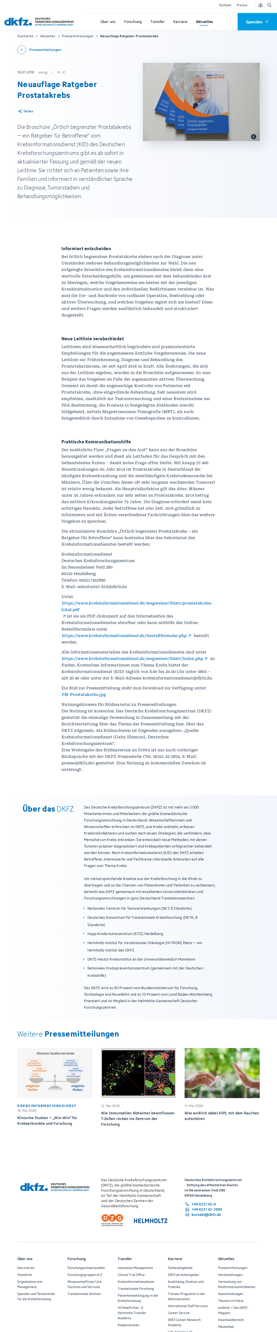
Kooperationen (128, 1324)
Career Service (179, 1312)
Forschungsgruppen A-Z (85, 1274)
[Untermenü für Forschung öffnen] (133, 21)
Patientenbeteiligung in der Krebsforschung (138, 1298)
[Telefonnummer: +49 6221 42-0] (203, 1204)
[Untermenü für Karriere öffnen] (180, 21)
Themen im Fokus (230, 1300)
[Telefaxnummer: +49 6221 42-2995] (203, 1209)
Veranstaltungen (230, 1274)
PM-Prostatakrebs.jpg (84, 694)
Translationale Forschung (136, 1288)
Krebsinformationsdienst (136, 1281)
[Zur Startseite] (40, 21)
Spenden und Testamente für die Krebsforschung (36, 1296)
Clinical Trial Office (131, 1274)
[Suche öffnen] (269, 5)
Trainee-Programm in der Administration (186, 1296)
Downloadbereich (231, 1319)
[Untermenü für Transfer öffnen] (157, 21)
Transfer (125, 1259)
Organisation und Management (29, 1284)
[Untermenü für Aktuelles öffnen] (204, 21)
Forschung (77, 1259)
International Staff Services (188, 1305)
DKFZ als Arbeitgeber (183, 1274)
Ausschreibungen (230, 1293)
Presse (242, 5)
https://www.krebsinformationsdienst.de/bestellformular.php (124, 635)
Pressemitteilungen (232, 1267)
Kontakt (225, 5)
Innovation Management (135, 1267)
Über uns (24, 1259)
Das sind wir (26, 1267)
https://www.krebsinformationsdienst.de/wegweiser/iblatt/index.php (132, 658)
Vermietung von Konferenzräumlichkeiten (236, 1284)
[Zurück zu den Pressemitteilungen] (39, 49)
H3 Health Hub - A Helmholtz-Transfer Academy (132, 1313)
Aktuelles (226, 1259)
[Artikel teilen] (25, 111)
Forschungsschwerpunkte (86, 1267)
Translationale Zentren (84, 1293)
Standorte (24, 1274)
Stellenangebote (180, 1267)
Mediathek (226, 1326)
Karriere (175, 1259)
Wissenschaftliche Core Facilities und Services (85, 1284)
